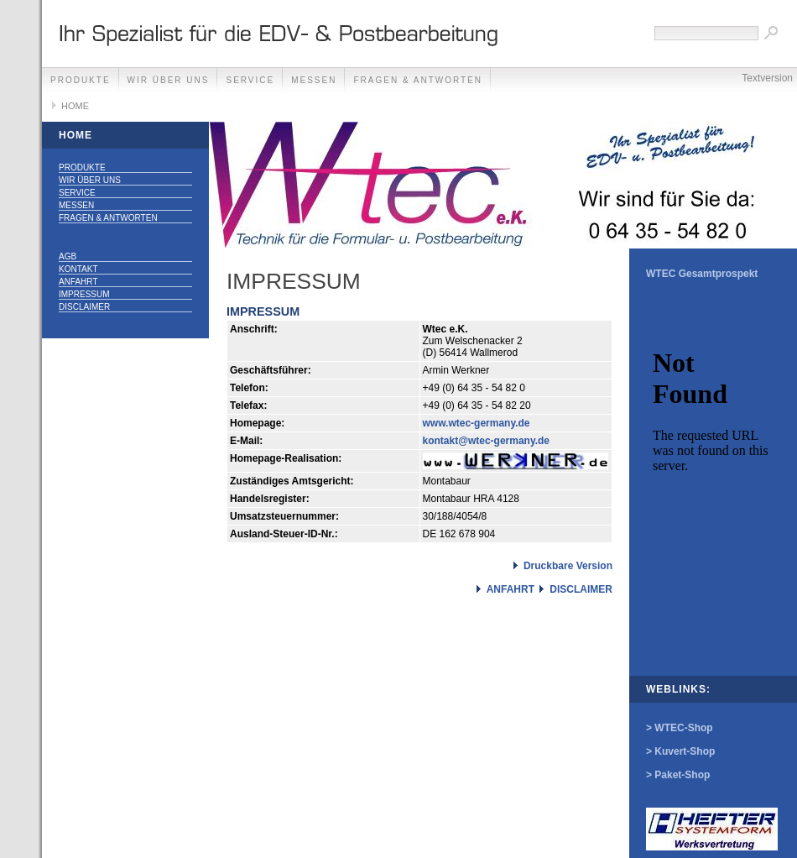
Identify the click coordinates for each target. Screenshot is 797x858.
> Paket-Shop (678, 775)
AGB (67, 256)
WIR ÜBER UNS (169, 80)
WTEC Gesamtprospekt (702, 274)
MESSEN (313, 80)
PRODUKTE (80, 80)
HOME (75, 106)
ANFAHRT (78, 281)
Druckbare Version (568, 566)
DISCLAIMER (84, 306)
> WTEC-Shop (679, 728)
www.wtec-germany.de (476, 423)
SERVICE (250, 80)
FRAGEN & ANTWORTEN (417, 80)
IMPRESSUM (84, 294)
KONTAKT (78, 269)
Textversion (767, 78)
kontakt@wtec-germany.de (486, 441)
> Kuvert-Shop (680, 751)
